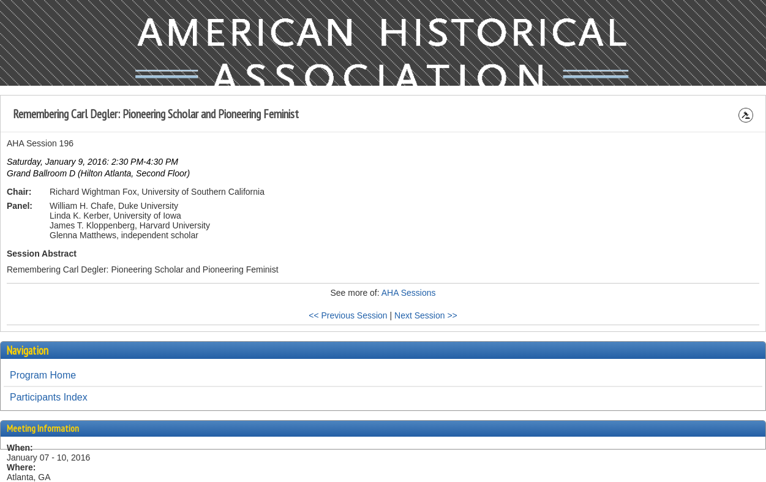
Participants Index (49, 397)
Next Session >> (425, 315)
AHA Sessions (408, 293)
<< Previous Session (348, 315)
